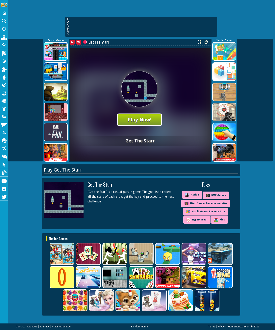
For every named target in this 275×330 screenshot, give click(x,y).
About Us (32, 326)
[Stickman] (4, 109)
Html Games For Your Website (206, 203)
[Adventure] (4, 85)
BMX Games (216, 195)
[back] (78, 42)
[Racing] (4, 53)
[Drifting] (4, 156)
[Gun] (4, 124)
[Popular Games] (4, 37)
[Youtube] (4, 181)
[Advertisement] (143, 27)
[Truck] (4, 148)
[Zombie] (4, 101)
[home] (72, 42)
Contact (20, 326)
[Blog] (4, 172)
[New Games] (4, 29)
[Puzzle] (4, 69)
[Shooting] (4, 93)
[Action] (4, 61)
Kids (219, 220)
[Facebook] (4, 189)
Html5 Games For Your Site (205, 211)
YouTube (44, 326)
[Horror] (4, 140)
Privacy (222, 326)
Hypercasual (197, 220)
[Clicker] (4, 164)
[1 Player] (4, 132)
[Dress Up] (4, 77)
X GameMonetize (61, 326)
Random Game (139, 326)
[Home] (4, 13)
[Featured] (4, 45)
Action (192, 195)
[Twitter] (4, 196)
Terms (211, 326)
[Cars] (4, 116)
